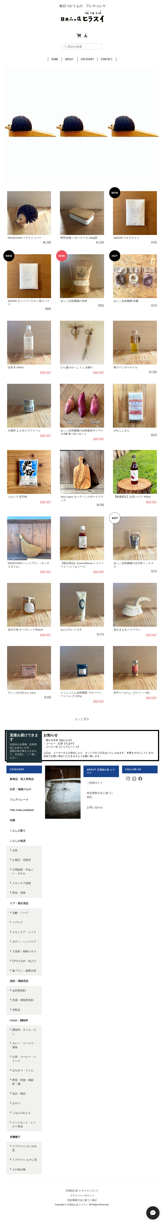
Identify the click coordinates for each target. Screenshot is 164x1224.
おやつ (16, 1103)
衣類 (12, 820)
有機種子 (15, 1136)
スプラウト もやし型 (24, 1159)
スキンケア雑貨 (21, 883)
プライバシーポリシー (82, 1195)
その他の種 (19, 1169)
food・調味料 (19, 1020)
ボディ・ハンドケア (24, 941)
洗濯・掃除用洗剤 (23, 1000)
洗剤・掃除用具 (19, 981)
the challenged (22, 810)
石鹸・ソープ (20, 912)
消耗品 (16, 1009)
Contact (107, 59)
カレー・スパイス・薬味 (24, 1045)
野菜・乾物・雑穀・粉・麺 (24, 1082)
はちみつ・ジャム (23, 1070)
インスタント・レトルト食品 (24, 1124)
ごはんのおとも (21, 1112)
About (69, 59)
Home (54, 59)
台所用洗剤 (19, 990)
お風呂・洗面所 (21, 859)
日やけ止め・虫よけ (24, 960)
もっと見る (82, 719)
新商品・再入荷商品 (22, 779)
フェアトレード (19, 799)
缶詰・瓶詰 (19, 1093)
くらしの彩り (18, 830)
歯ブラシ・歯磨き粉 (24, 970)
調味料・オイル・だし (24, 1031)
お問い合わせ (95, 807)
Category (87, 59)
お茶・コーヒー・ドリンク (24, 1058)
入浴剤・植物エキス (24, 951)
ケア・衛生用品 (19, 903)
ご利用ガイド (95, 782)
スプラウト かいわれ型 (24, 1148)
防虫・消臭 (19, 892)
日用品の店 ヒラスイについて (82, 1190)
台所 (15, 850)
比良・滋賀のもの (20, 789)
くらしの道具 (18, 840)
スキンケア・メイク (24, 932)
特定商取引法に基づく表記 (100, 794)
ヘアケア (17, 922)
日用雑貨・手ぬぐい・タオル (23, 871)
